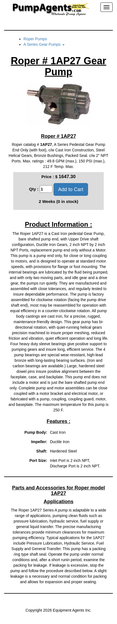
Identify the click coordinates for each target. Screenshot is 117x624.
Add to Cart (70, 189)
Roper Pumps (35, 39)
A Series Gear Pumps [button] (44, 44)
